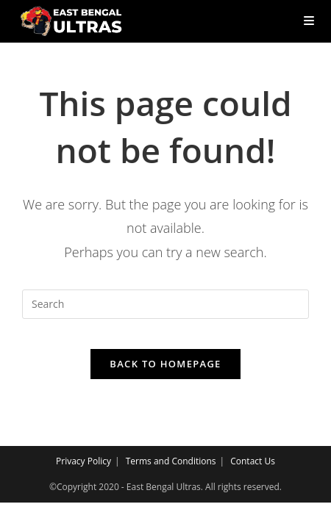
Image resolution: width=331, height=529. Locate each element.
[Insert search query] (165, 304)
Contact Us (252, 461)
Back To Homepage (165, 363)
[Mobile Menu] (303, 21)
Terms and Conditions (171, 461)
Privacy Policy (83, 461)
